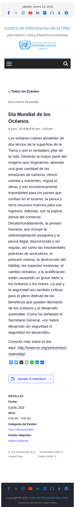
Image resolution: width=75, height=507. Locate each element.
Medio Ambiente (18, 440)
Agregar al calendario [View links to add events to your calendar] (32, 378)
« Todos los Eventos (23, 91)
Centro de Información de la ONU (38, 28)
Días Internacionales (21, 429)
